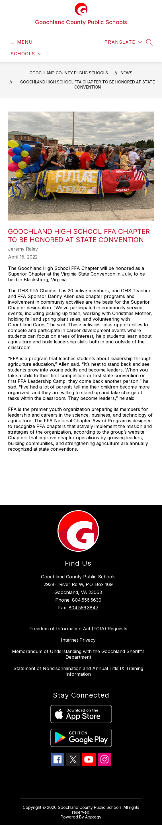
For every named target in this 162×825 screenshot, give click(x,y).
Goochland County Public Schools (69, 72)
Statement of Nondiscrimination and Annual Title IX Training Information (78, 671)
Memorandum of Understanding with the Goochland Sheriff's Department (78, 654)
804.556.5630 (86, 600)
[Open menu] (21, 42)
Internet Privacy (78, 640)
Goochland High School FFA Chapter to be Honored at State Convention (87, 84)
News (126, 72)
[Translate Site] (123, 42)
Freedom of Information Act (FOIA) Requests (78, 628)
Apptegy (93, 816)
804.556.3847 (84, 607)
